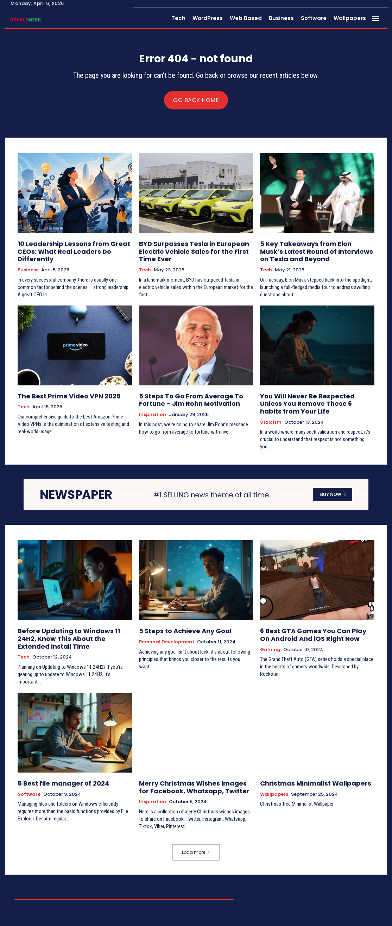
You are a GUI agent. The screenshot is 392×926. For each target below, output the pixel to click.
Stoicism (271, 411)
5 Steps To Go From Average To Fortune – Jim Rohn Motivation (194, 398)
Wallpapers (274, 778)
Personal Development (166, 630)
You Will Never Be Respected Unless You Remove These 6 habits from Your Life (316, 398)
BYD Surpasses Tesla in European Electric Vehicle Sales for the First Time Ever (193, 252)
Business (28, 263)
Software (29, 778)
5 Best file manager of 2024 (56, 768)
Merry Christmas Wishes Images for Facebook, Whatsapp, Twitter (189, 771)
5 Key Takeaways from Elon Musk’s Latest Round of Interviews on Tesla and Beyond (316, 252)
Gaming (270, 636)
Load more (196, 835)
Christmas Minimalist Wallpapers (307, 768)
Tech (145, 269)
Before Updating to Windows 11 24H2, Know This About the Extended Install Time (70, 626)
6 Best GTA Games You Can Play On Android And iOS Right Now (309, 623)
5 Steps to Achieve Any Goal (178, 619)
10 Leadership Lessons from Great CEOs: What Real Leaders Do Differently (74, 249)
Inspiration (152, 411)
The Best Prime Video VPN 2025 (61, 394)
